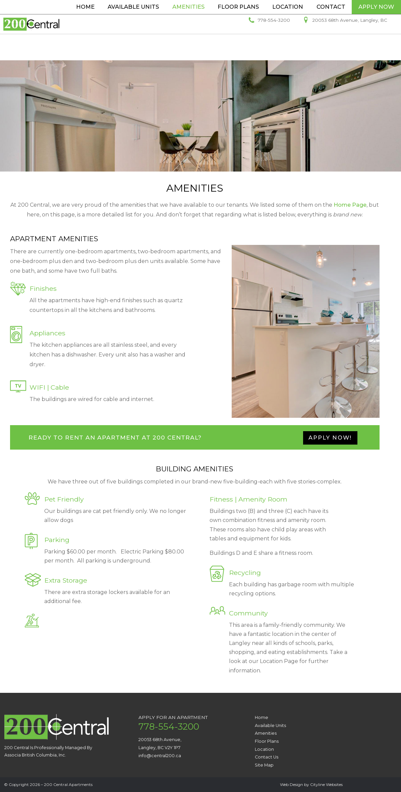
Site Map (264, 765)
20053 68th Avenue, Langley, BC (349, 39)
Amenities (188, 6)
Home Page (350, 205)
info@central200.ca (159, 755)
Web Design (291, 784)
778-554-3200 (274, 39)
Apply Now (376, 6)
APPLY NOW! (330, 437)
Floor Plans (238, 6)
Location (287, 6)
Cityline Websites (326, 784)
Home (85, 6)
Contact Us (266, 757)
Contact (331, 6)
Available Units (133, 6)
